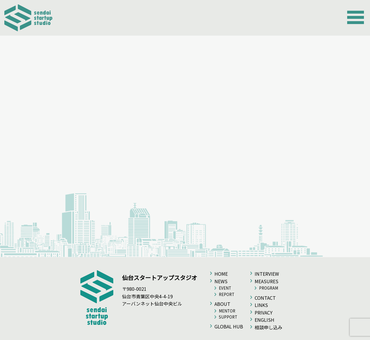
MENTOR (227, 311)
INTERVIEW (267, 273)
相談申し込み (268, 327)
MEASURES (266, 281)
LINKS (261, 304)
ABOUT (222, 303)
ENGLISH (264, 319)
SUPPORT (228, 317)
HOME (221, 273)
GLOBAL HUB (228, 326)
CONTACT (265, 297)
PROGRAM (268, 288)
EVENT (225, 288)
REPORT (226, 294)
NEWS (220, 281)
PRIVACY (264, 312)
